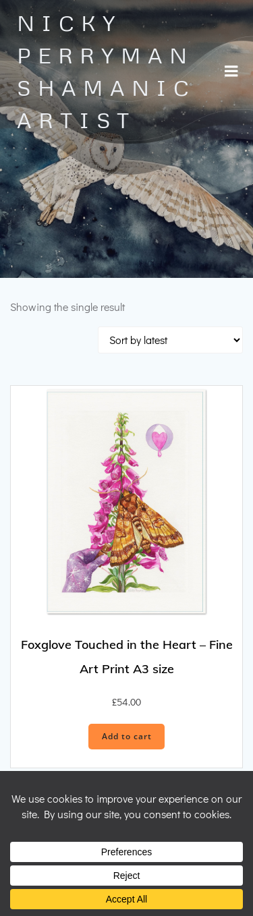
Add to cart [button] (127, 736)
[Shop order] (170, 339)
